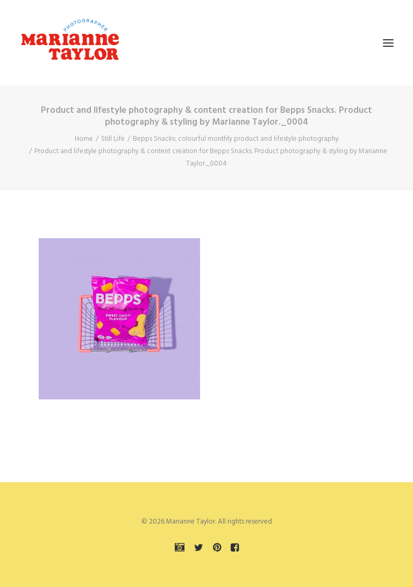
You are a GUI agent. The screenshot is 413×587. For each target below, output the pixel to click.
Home (84, 139)
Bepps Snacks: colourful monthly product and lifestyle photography (236, 139)
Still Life (113, 139)
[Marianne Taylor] (69, 43)
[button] (388, 42)
